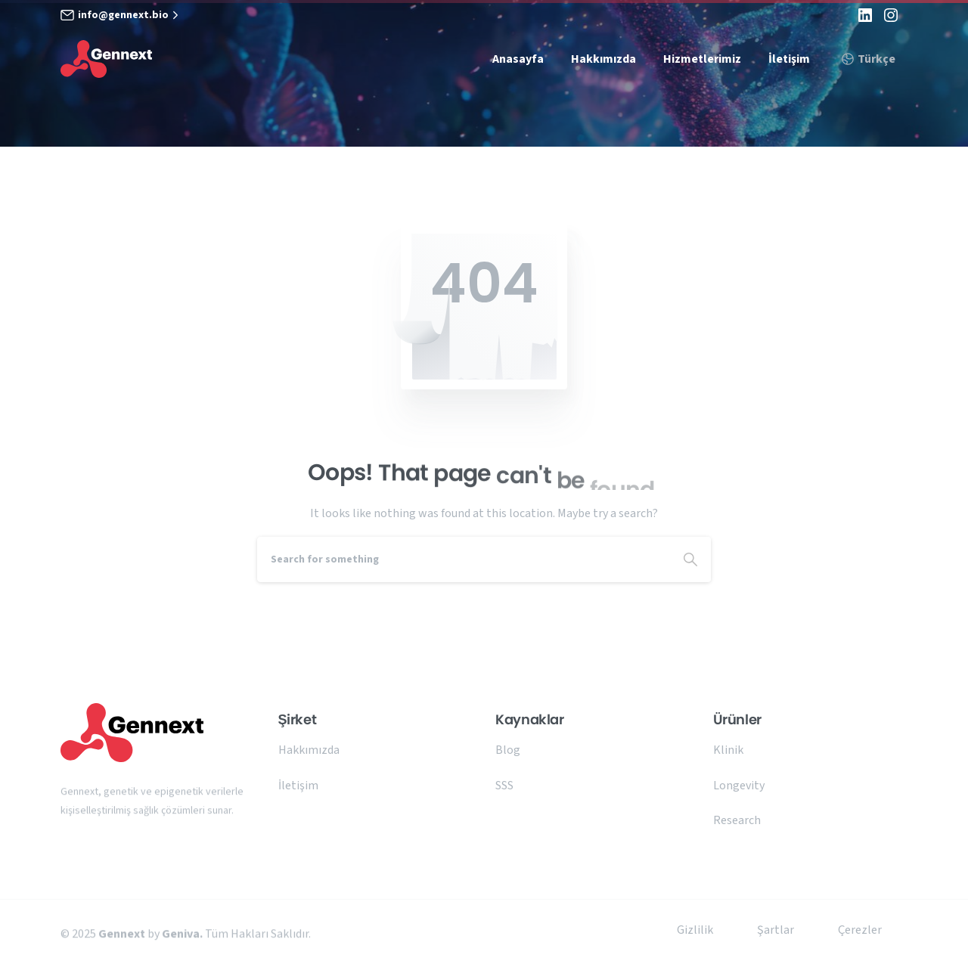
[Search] (463, 559)
